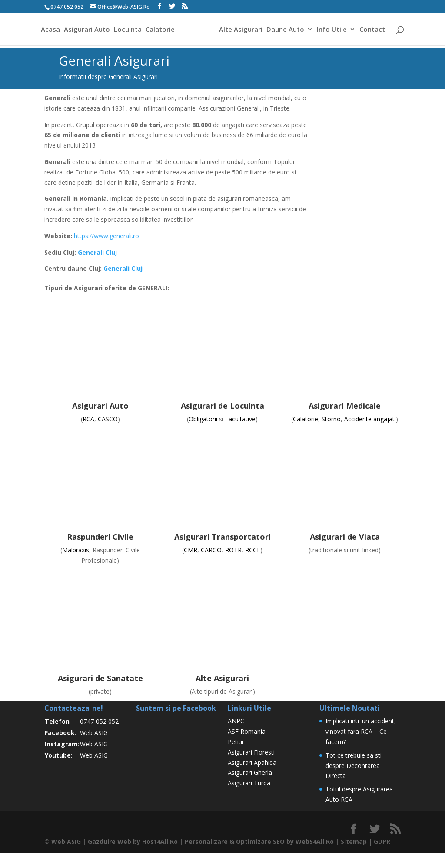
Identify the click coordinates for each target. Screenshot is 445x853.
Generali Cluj (97, 252)
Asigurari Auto (86, 29)
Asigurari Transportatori (222, 536)
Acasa (49, 29)
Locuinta (126, 29)
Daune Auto (287, 29)
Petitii (235, 742)
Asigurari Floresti (251, 752)
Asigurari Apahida (252, 762)
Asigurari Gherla (250, 772)
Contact (373, 29)
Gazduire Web (109, 841)
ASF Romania (247, 731)
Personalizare (206, 841)
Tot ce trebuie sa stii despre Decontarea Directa (354, 765)
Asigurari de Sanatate (100, 678)
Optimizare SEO (260, 841)
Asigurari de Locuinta (222, 405)
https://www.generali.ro (106, 236)
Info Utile (333, 29)
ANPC (236, 721)
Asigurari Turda (249, 783)
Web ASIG (94, 732)
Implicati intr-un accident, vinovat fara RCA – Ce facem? (360, 731)
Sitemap (354, 841)
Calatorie (158, 29)
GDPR (382, 841)
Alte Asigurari (242, 29)
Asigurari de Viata (345, 536)
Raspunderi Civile (100, 536)
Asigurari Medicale (345, 405)
